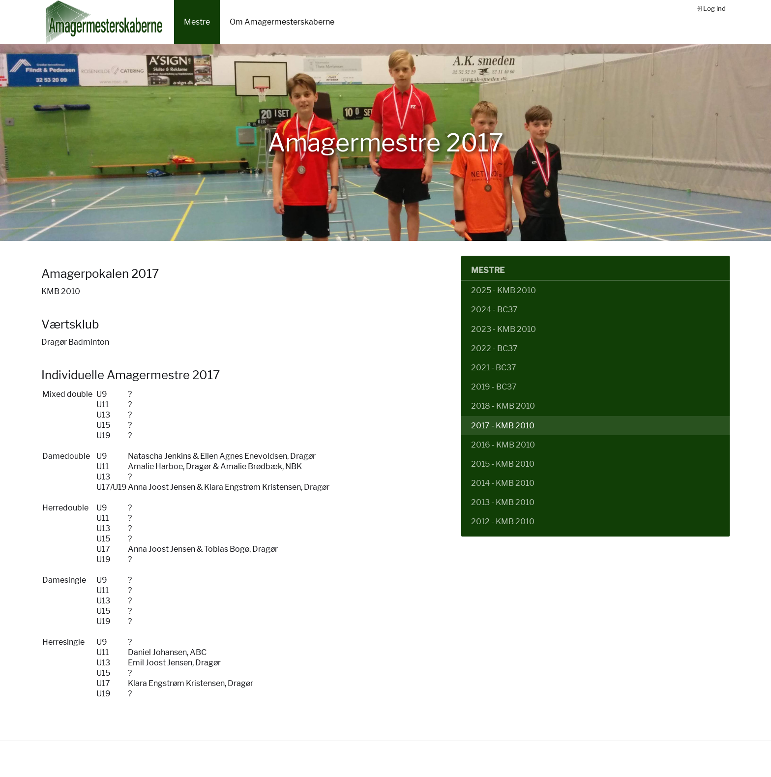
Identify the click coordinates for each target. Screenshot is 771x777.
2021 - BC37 (493, 367)
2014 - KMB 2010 (502, 483)
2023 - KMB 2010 (503, 329)
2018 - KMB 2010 (503, 406)
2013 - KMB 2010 (502, 502)
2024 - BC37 (494, 309)
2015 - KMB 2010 (502, 464)
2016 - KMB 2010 (503, 444)
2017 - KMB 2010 (502, 425)
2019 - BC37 (494, 386)
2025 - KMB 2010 (503, 290)
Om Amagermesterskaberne (282, 22)
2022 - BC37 (494, 348)
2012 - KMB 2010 (502, 521)
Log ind (714, 8)
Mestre (197, 22)
